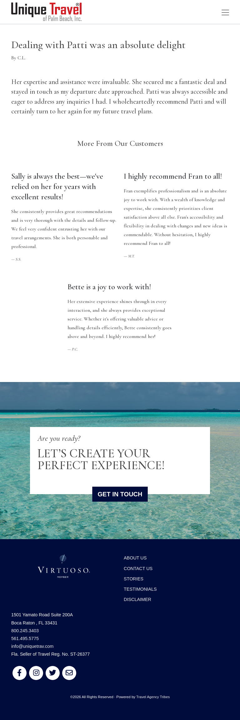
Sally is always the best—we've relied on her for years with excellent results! (57, 186)
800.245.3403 (25, 630)
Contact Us (138, 568)
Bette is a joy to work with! (109, 286)
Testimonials (140, 589)
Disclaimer (137, 599)
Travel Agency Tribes (153, 697)
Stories (133, 578)
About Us (135, 557)
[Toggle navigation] (225, 12)
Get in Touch (120, 494)
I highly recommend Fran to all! (173, 176)
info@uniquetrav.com (32, 646)
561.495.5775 (25, 638)
